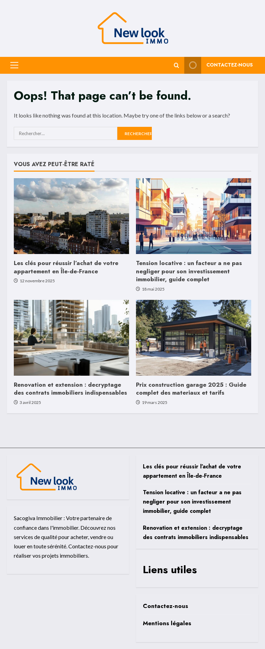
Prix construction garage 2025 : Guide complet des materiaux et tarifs (191, 389)
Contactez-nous (165, 606)
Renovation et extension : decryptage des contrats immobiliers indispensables (70, 389)
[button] (14, 65)
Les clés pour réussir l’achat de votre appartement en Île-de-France (66, 267)
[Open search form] (176, 65)
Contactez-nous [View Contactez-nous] (218, 65)
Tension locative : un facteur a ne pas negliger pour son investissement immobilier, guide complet (189, 271)
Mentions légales (167, 623)
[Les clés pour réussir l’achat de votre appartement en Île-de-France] (71, 216)
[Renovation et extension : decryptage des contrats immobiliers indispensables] (71, 338)
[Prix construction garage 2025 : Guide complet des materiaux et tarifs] (193, 338)
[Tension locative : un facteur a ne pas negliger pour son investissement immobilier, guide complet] (193, 216)
